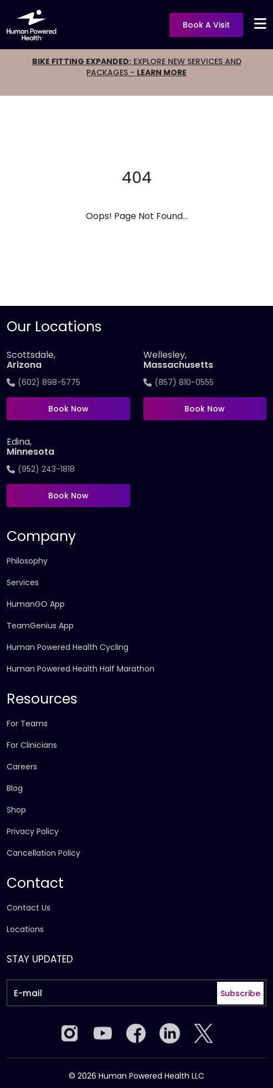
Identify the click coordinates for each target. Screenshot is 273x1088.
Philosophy (27, 560)
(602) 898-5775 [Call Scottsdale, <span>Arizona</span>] (43, 382)
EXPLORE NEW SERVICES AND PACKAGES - (136, 67)
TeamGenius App (40, 625)
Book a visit (206, 24)
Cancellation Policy (43, 852)
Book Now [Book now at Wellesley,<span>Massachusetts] (204, 408)
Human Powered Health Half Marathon (80, 668)
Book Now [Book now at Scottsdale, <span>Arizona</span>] (68, 408)
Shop (16, 809)
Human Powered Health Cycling (67, 647)
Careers (22, 766)
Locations (25, 929)
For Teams (27, 723)
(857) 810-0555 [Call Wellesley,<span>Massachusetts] (178, 382)
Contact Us (28, 907)
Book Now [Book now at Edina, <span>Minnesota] (68, 495)
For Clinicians (32, 745)
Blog (15, 788)
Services (23, 582)
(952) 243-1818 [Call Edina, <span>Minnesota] (41, 469)
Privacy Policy (33, 831)
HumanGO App (36, 604)
